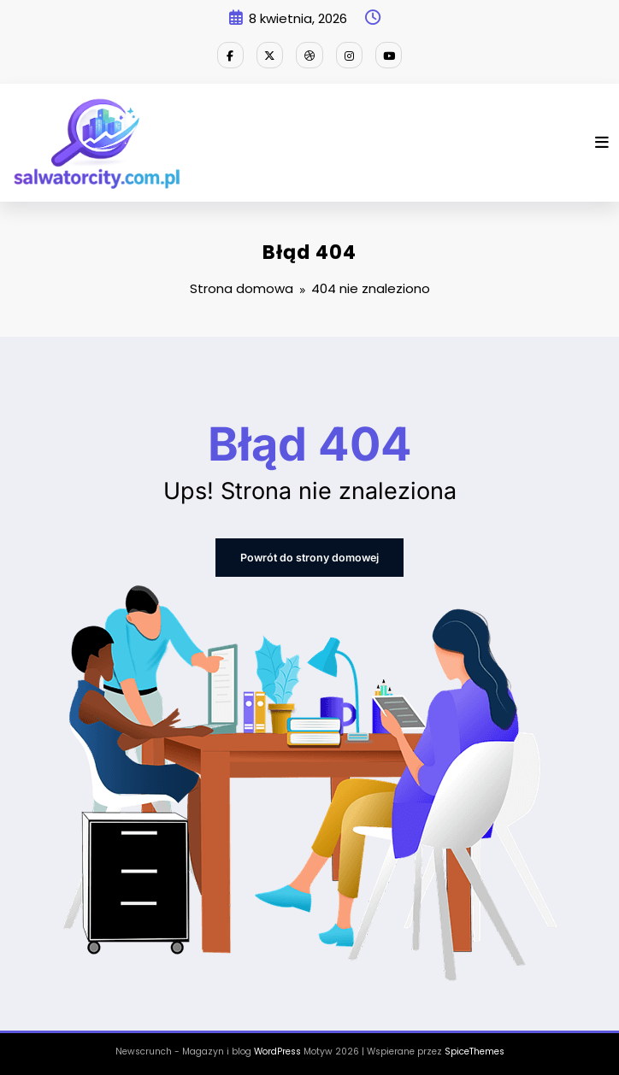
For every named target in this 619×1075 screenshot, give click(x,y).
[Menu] (602, 141)
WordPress (277, 1049)
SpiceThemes (474, 1049)
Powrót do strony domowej (310, 555)
